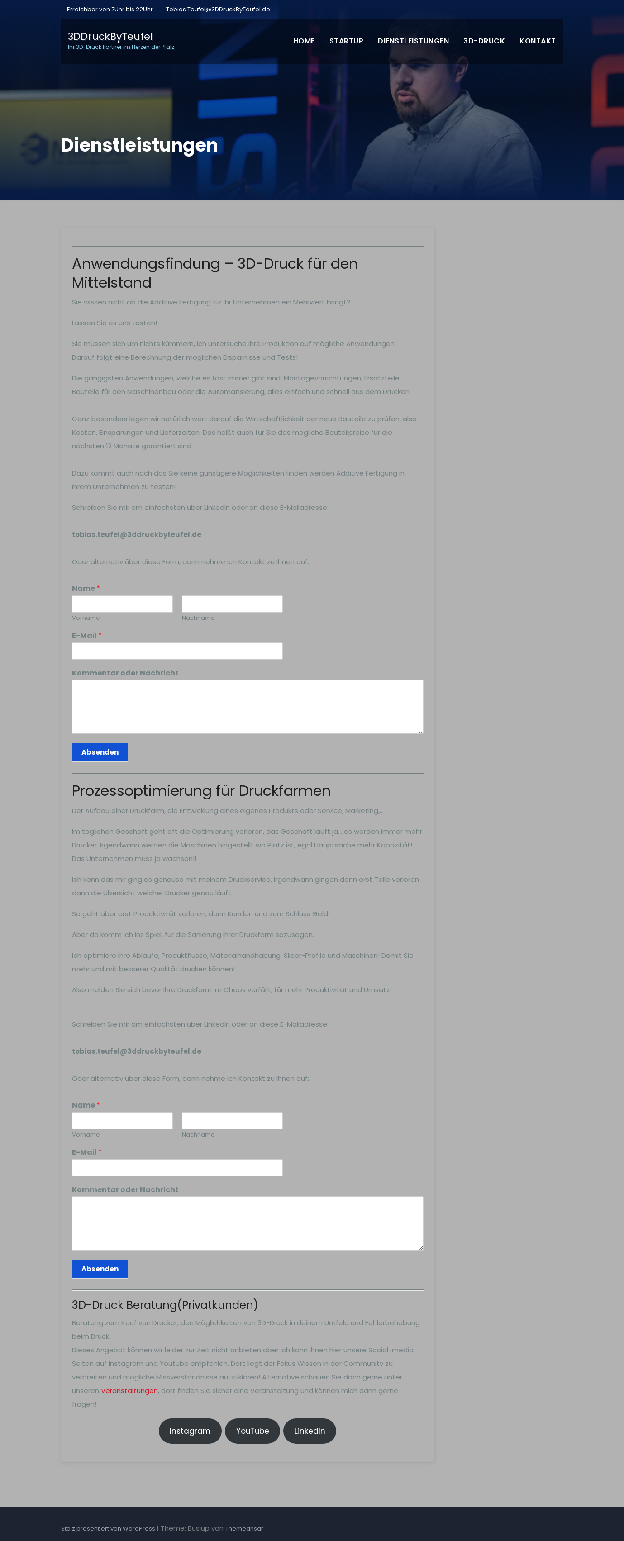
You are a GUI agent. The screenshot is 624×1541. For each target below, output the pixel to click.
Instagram (190, 1431)
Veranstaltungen (129, 1390)
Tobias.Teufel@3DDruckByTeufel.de (218, 9)
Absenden (100, 752)
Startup (346, 41)
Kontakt (537, 41)
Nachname (198, 618)
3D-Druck (484, 41)
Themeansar (244, 1528)
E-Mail (87, 636)
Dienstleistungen (413, 41)
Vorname (86, 618)
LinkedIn (310, 1431)
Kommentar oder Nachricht (125, 673)
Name (86, 589)
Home (304, 41)
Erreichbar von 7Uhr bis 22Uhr (109, 9)
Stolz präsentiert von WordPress (109, 1528)
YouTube (252, 1431)
